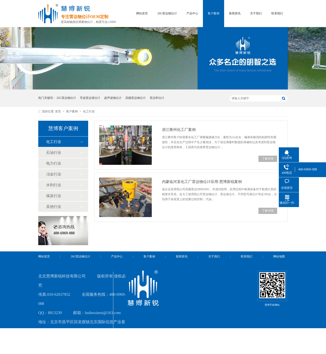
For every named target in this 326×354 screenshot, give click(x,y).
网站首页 (142, 13)
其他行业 (53, 207)
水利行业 (53, 185)
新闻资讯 (235, 13)
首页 (58, 111)
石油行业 (53, 152)
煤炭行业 (53, 196)
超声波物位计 (113, 97)
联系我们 (277, 13)
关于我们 (256, 13)
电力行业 (53, 163)
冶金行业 (53, 174)
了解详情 (268, 158)
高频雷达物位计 (135, 97)
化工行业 (89, 111)
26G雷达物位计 (167, 13)
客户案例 (213, 13)
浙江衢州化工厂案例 (179, 130)
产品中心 (192, 13)
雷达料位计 (157, 97)
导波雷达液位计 (90, 97)
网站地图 (279, 256)
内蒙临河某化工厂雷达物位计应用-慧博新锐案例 (202, 182)
